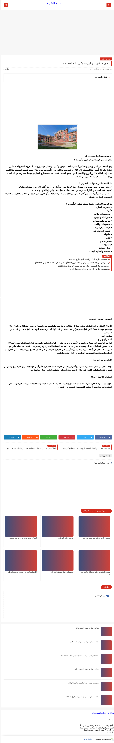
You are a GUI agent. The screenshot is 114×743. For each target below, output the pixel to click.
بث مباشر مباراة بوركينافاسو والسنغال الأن (83, 683)
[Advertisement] (57, 34)
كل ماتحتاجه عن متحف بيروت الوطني (21, 572)
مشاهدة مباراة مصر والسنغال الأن (86, 669)
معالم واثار (105, 59)
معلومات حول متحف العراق (62, 572)
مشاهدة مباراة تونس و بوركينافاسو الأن (84, 642)
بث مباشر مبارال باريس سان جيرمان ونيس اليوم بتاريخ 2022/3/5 (82, 266)
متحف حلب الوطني (65, 538)
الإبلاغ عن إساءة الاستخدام (103, 713)
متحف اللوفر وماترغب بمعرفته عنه (96, 538)
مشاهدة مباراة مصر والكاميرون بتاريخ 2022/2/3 (81, 697)
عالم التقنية (53, 3)
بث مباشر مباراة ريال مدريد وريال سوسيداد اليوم (89, 269)
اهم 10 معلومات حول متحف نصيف (22, 538)
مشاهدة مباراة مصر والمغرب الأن (86, 628)
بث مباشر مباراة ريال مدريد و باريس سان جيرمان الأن (79, 655)
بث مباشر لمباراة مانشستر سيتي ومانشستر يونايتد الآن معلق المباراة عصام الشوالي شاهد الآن (71, 263)
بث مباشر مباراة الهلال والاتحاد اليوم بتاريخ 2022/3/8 (88, 259)
